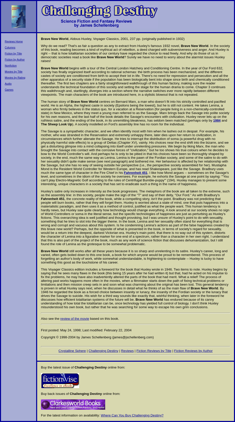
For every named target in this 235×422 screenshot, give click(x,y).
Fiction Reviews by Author (193, 351)
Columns (10, 47)
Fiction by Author (15, 59)
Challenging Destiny (104, 351)
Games (9, 89)
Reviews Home (14, 41)
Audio (8, 83)
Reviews (127, 351)
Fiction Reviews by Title (153, 351)
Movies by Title (13, 71)
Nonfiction (11, 65)
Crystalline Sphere (72, 351)
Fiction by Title (13, 53)
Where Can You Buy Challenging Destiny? (132, 415)
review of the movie (74, 319)
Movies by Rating (15, 77)
